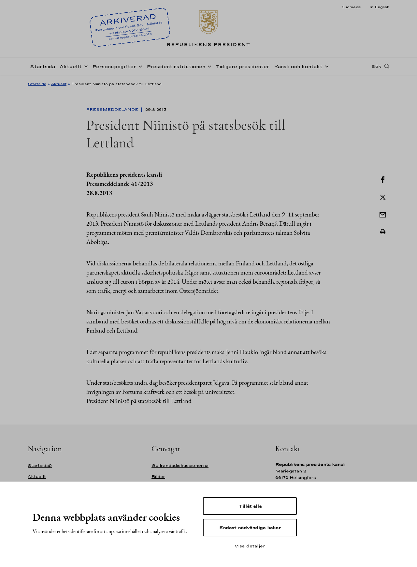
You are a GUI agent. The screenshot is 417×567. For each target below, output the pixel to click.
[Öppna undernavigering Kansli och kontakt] (325, 66)
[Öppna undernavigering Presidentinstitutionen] (208, 66)
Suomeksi (351, 7)
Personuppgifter (114, 66)
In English (379, 7)
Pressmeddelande (112, 109)
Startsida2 (40, 465)
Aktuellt (71, 66)
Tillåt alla (250, 506)
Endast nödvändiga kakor (250, 527)
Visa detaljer (250, 546)
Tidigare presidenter (242, 66)
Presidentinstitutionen (176, 66)
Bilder (158, 476)
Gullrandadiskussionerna (179, 465)
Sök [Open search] (376, 66)
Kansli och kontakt (298, 66)
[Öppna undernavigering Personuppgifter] (139, 66)
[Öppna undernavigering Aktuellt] (85, 66)
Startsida (42, 66)
